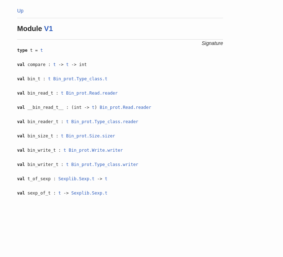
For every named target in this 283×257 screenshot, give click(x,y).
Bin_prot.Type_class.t (80, 78)
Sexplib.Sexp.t (77, 178)
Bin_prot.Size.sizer (90, 135)
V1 (48, 28)
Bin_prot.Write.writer (96, 150)
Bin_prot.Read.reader (92, 93)
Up (20, 11)
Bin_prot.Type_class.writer (104, 164)
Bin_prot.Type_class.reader (104, 121)
